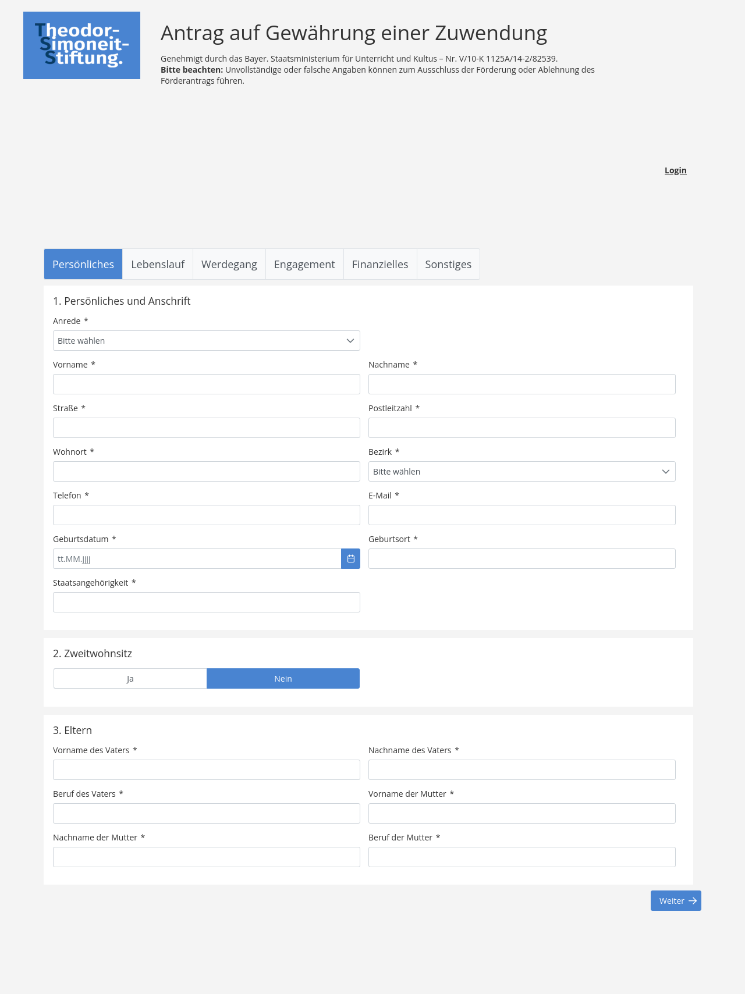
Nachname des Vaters (413, 750)
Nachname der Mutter (99, 837)
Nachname (392, 364)
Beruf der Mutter (404, 837)
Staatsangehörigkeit (94, 582)
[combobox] (206, 340)
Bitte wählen (81, 340)
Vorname (74, 364)
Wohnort (73, 451)
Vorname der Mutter (411, 793)
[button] (350, 558)
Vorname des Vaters (95, 750)
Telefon (71, 495)
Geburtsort (393, 538)
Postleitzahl (394, 408)
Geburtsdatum (84, 538)
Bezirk (383, 451)
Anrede (70, 320)
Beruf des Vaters (88, 793)
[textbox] (206, 384)
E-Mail (383, 495)
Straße (69, 408)
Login (676, 170)
